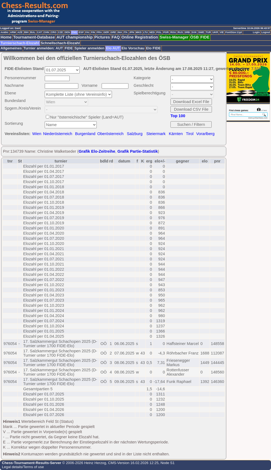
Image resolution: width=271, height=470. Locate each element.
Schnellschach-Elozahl (60, 43)
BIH (26, 32)
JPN (131, 32)
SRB (187, 32)
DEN (67, 32)
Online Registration (139, 37)
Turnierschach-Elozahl (20, 43)
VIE (222, 32)
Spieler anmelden (89, 48)
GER (106, 32)
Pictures (102, 37)
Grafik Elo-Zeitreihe (97, 151)
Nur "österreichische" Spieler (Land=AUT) (87, 117)
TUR (208, 32)
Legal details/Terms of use (23, 467)
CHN (46, 32)
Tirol (189, 134)
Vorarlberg (205, 134)
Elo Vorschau (133, 48)
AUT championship (74, 37)
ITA (125, 32)
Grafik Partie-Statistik (137, 151)
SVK (194, 32)
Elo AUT (113, 48)
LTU (145, 32)
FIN (93, 32)
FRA (99, 32)
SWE (201, 32)
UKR (215, 32)
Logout (265, 32)
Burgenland (85, 134)
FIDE (205, 37)
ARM (13, 32)
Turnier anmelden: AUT (43, 48)
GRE (113, 32)
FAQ (116, 37)
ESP (81, 32)
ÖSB (194, 37)
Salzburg (135, 134)
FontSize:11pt (233, 32)
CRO (53, 32)
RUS (180, 32)
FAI (87, 32)
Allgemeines (11, 48)
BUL (32, 32)
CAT (39, 32)
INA (120, 32)
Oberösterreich (110, 134)
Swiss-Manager (174, 37)
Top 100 (177, 116)
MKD (138, 32)
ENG (74, 32)
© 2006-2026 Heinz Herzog (83, 463)
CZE (60, 32)
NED (152, 32)
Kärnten (176, 134)
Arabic (4, 32)
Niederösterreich (57, 134)
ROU (173, 32)
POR (166, 32)
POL (159, 32)
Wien (36, 134)
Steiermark (156, 134)
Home (6, 37)
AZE (19, 32)
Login (256, 32)
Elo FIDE (153, 48)
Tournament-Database (34, 37)
